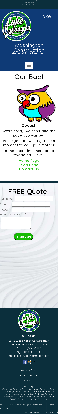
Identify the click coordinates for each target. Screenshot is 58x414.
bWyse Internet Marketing (45, 412)
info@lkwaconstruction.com (31, 355)
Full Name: (7, 198)
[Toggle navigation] (29, 65)
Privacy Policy (29, 375)
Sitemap (29, 380)
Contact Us (29, 169)
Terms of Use (29, 370)
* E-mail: (6, 204)
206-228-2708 (29, 3)
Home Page (29, 160)
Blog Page (29, 165)
